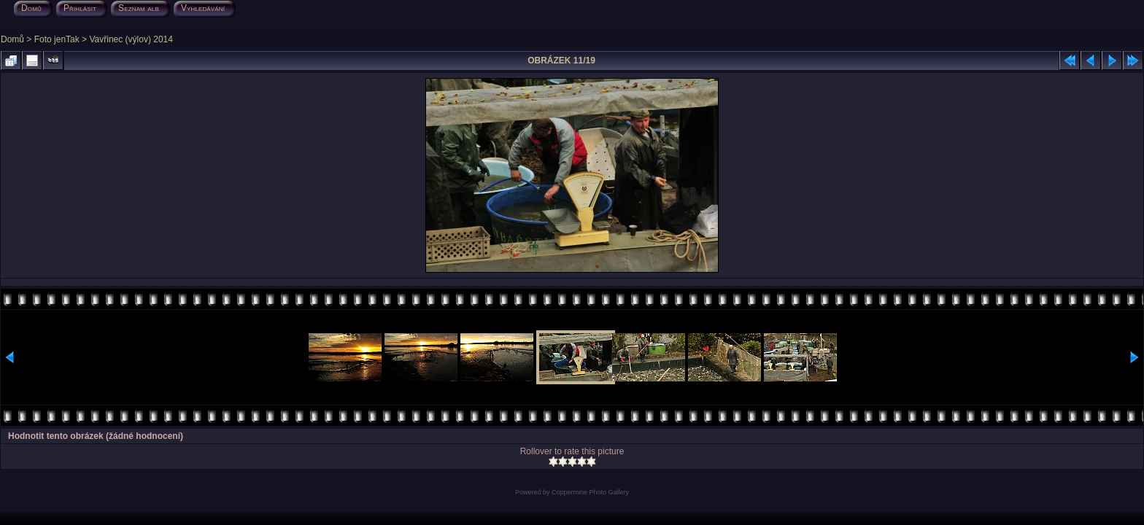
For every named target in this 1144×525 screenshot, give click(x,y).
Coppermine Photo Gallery (590, 492)
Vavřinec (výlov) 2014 (131, 39)
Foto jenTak (57, 39)
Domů (12, 39)
